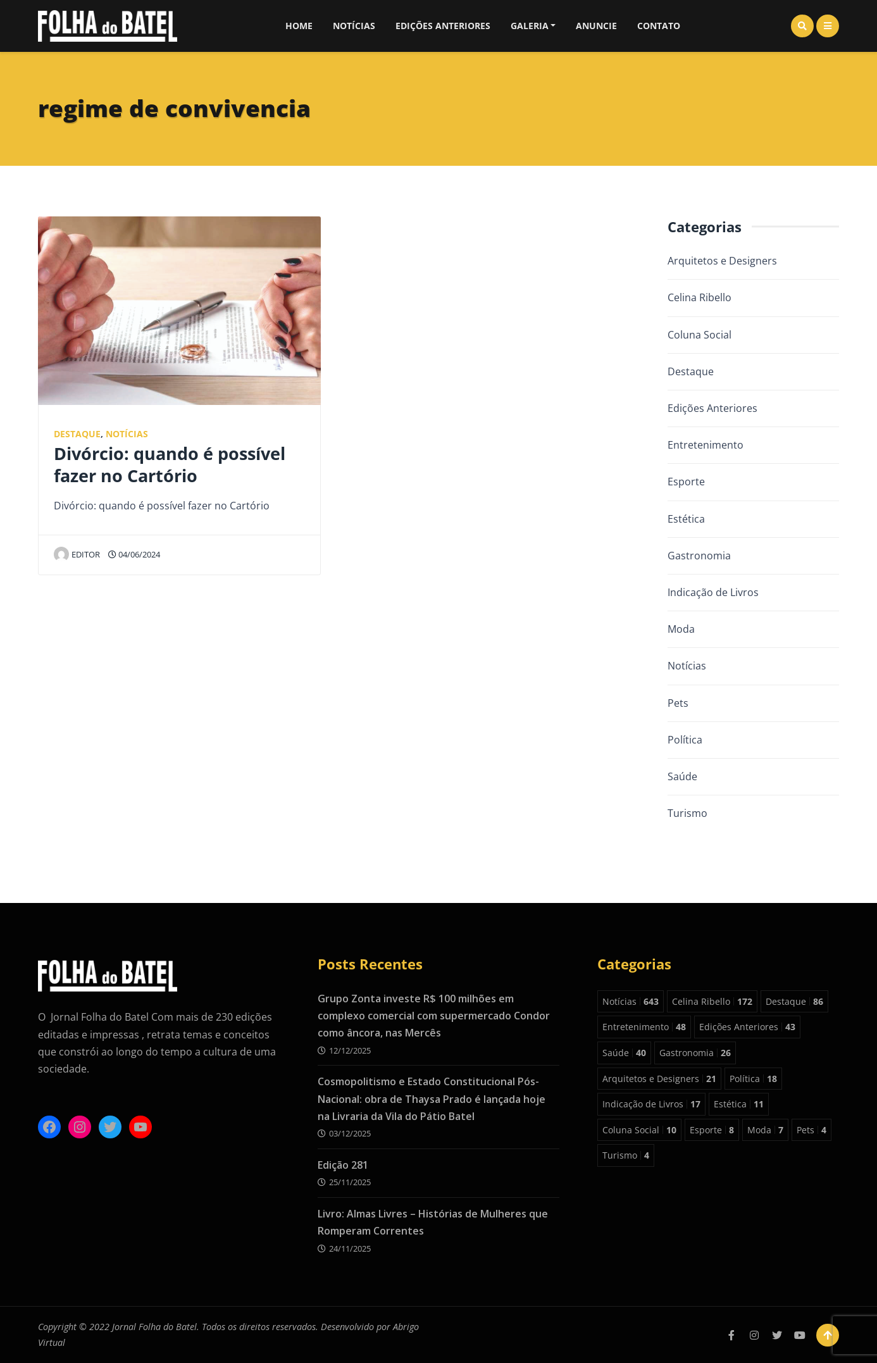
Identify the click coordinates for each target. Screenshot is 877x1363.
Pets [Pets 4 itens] (811, 1130)
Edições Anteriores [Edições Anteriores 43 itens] (747, 1027)
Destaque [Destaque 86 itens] (794, 1001)
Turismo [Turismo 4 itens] (625, 1155)
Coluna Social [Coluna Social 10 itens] (639, 1130)
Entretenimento (705, 445)
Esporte (686, 482)
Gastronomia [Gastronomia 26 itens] (695, 1053)
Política (685, 740)
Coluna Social (699, 335)
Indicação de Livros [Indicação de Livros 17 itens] (651, 1104)
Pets (678, 703)
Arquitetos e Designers (722, 261)
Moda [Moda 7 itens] (765, 1130)
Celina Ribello (699, 297)
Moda (681, 629)
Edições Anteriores (442, 26)
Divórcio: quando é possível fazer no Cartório (169, 464)
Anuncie (596, 26)
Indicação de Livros (713, 592)
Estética (686, 519)
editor (77, 554)
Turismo (687, 813)
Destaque (77, 434)
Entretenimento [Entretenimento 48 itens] (644, 1027)
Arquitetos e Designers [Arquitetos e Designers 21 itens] (659, 1079)
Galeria (530, 26)
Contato (658, 26)
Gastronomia (699, 556)
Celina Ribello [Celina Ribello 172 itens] (712, 1001)
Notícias (354, 26)
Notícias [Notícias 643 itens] (630, 1001)
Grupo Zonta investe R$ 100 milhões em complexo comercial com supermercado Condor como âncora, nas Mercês (434, 1016)
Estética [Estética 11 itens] (739, 1104)
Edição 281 (343, 1165)
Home (299, 26)
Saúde (682, 776)
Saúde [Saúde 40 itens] (624, 1053)
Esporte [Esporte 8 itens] (712, 1130)
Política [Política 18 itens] (753, 1079)
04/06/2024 (134, 554)
